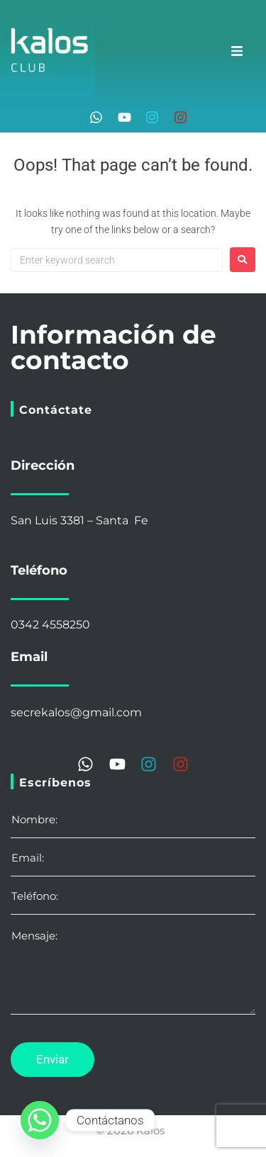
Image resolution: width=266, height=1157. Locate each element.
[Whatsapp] (40, 1120)
